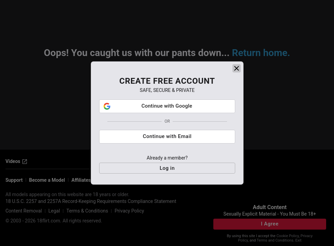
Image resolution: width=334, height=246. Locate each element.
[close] (236, 68)
